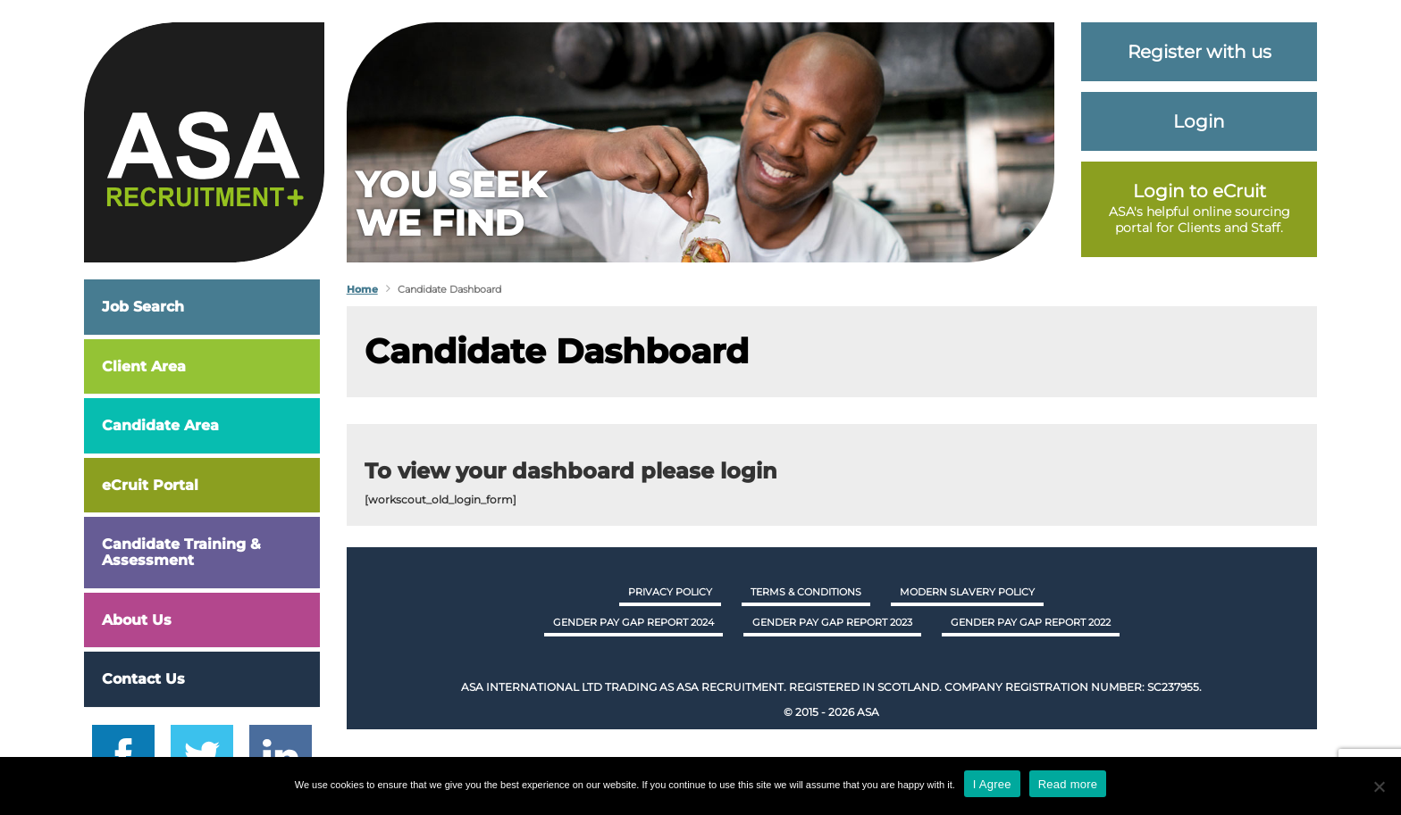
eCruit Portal (150, 485)
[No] (1379, 786)
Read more (1068, 784)
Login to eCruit (1199, 191)
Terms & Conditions (806, 592)
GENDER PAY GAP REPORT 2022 (1031, 622)
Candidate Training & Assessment (181, 552)
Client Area (144, 366)
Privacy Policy (670, 592)
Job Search (143, 306)
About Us (137, 619)
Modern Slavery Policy (967, 592)
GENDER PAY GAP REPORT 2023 (832, 622)
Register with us (1199, 51)
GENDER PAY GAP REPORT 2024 (633, 622)
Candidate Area (160, 425)
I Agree (992, 784)
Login (1199, 121)
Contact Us (143, 678)
